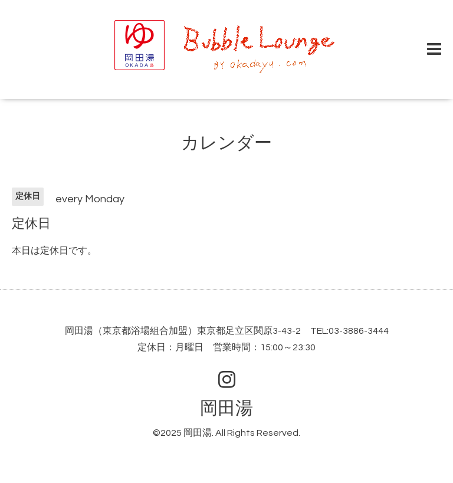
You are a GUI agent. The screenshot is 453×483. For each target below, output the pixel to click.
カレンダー (226, 143)
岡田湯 (226, 408)
